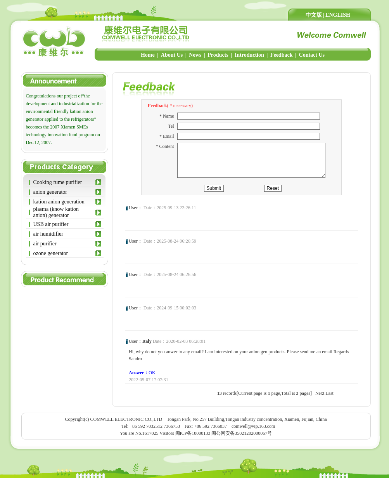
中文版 (314, 15)
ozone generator (50, 253)
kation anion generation (59, 202)
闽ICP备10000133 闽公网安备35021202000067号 (223, 436)
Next (319, 396)
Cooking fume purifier (57, 182)
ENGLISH (337, 15)
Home (148, 55)
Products (217, 55)
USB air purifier (51, 224)
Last (329, 396)
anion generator (50, 192)
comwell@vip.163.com (253, 429)
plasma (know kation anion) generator (56, 212)
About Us (172, 55)
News (195, 55)
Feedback (281, 55)
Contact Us (312, 55)
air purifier (45, 244)
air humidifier (48, 234)
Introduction (249, 55)
